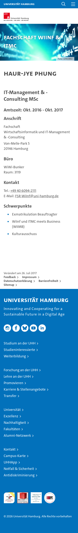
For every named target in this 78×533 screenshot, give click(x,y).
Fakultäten (12, 429)
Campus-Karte (15, 455)
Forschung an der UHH (21, 370)
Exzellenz (11, 416)
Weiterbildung (15, 356)
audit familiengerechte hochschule (9, 497)
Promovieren (13, 383)
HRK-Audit (34, 496)
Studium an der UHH (19, 343)
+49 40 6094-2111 (23, 190)
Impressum (29, 277)
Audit (20, 494)
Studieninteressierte (19, 349)
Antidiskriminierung (19, 475)
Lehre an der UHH (17, 376)
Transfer (10, 396)
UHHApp (10, 462)
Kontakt (10, 449)
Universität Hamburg (19, 4)
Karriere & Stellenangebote (25, 389)
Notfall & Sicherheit (19, 468)
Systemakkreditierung (49, 494)
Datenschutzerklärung (18, 281)
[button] (63, 4)
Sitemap (9, 285)
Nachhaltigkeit (15, 422)
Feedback (10, 277)
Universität (12, 409)
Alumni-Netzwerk (17, 435)
